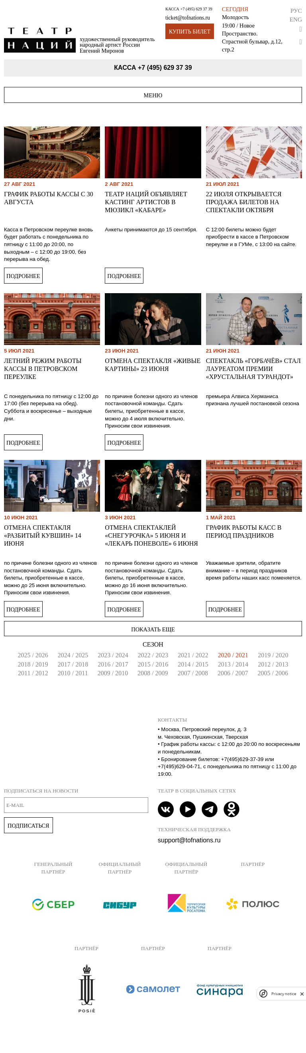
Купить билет (189, 32)
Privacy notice (283, 994)
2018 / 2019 (33, 664)
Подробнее (23, 276)
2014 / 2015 (193, 664)
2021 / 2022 (193, 655)
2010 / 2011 (73, 673)
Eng (296, 19)
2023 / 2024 (113, 655)
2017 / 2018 (73, 664)
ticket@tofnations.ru (187, 18)
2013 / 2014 (233, 664)
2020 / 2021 (233, 655)
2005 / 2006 (273, 673)
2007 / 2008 (193, 673)
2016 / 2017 (113, 664)
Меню (153, 95)
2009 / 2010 (113, 673)
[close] (302, 994)
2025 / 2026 (33, 655)
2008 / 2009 (152, 673)
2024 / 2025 (73, 655)
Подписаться (28, 825)
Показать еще (153, 629)
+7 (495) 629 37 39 (196, 9)
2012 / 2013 (273, 664)
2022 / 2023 (153, 655)
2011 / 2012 (33, 673)
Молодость (235, 17)
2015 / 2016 (153, 664)
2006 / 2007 (233, 673)
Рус (296, 10)
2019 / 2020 (273, 655)
